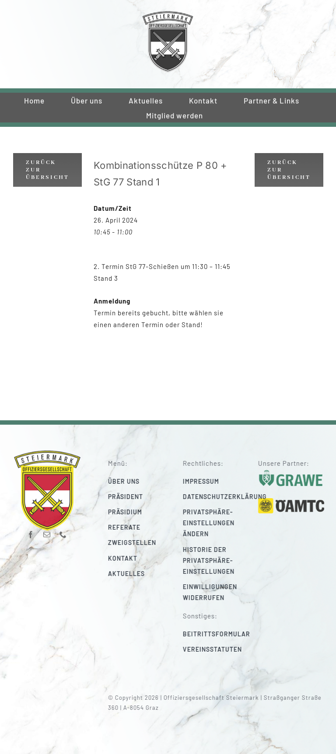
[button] (219, 523)
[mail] (47, 531)
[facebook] (31, 531)
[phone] (63, 531)
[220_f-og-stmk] (168, 13)
